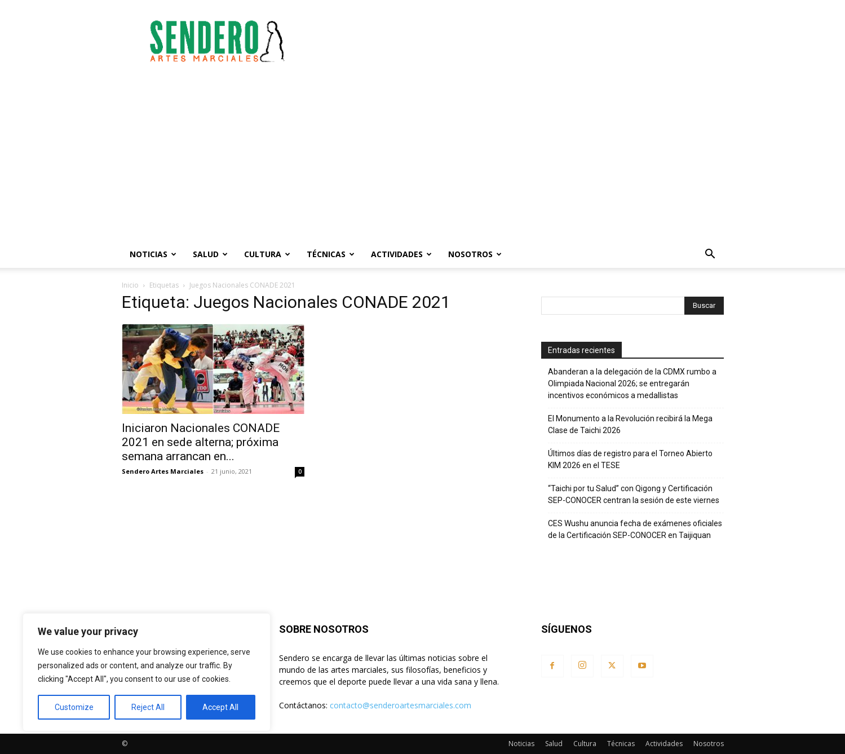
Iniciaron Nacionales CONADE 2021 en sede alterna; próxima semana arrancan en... (201, 442)
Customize (74, 707)
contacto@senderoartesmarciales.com (400, 705)
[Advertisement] (518, 41)
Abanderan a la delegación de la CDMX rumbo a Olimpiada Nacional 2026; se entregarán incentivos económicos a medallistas (632, 383)
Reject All (148, 707)
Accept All (220, 707)
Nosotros (475, 254)
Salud (210, 254)
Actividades (401, 254)
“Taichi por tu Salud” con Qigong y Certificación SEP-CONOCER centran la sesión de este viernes (633, 494)
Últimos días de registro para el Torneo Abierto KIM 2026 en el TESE (630, 459)
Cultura (267, 254)
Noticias (153, 254)
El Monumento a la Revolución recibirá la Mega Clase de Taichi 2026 (630, 424)
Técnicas (331, 254)
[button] (710, 255)
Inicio (130, 285)
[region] (147, 672)
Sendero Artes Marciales (162, 471)
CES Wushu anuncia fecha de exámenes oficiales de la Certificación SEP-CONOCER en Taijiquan (635, 529)
